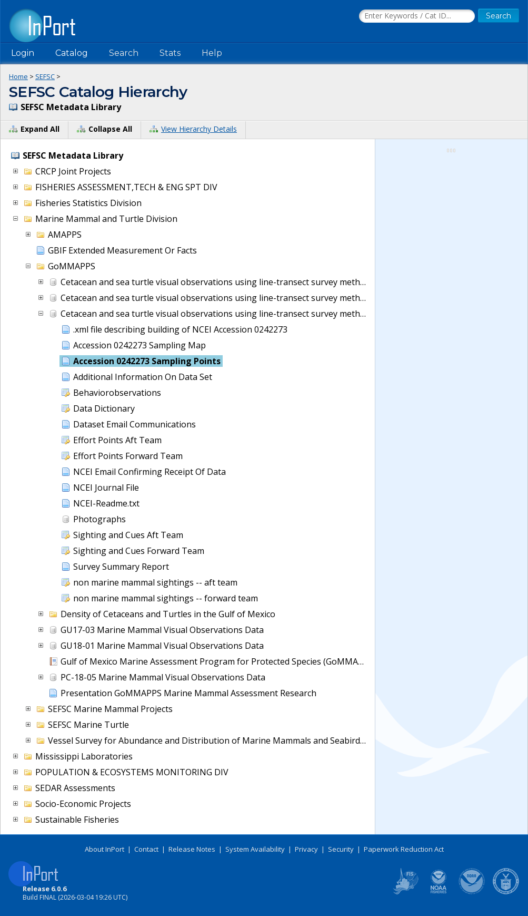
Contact (146, 849)
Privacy (306, 849)
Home (18, 76)
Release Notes (191, 849)
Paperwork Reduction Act (404, 849)
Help (212, 53)
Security (341, 849)
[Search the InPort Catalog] (417, 16)
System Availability (255, 849)
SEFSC (45, 76)
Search (123, 53)
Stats (170, 53)
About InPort (104, 849)
